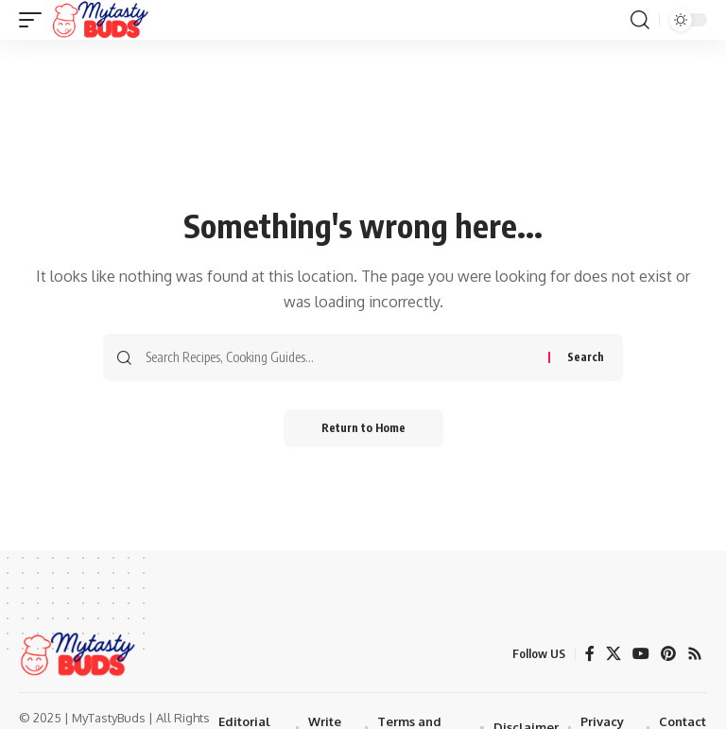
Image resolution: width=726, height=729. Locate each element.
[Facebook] (589, 654)
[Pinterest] (668, 654)
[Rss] (695, 654)
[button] (35, 20)
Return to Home (363, 428)
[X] (613, 654)
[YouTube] (641, 654)
